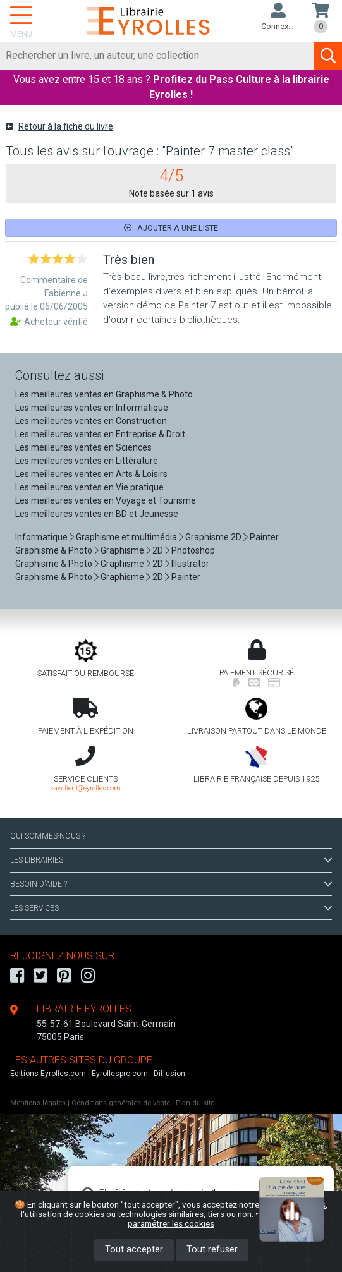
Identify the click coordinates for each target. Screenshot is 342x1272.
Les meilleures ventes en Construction (91, 421)
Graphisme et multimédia (126, 537)
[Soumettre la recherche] (328, 56)
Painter (264, 537)
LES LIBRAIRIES (171, 860)
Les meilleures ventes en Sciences (83, 447)
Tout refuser (212, 1249)
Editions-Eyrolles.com (48, 1073)
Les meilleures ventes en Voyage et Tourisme (105, 500)
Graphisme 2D (213, 537)
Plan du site (195, 1103)
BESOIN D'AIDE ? (171, 884)
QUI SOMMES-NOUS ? (47, 836)
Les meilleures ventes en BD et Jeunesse (96, 514)
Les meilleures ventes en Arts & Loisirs (91, 474)
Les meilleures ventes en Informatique (91, 408)
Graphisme (122, 550)
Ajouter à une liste (171, 228)
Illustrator (190, 564)
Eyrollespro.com (120, 1073)
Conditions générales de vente (120, 1103)
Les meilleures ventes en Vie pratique (89, 487)
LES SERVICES (171, 908)
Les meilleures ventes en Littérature (86, 461)
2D (157, 550)
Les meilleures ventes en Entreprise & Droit (100, 434)
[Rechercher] (157, 56)
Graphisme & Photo (53, 550)
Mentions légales (38, 1103)
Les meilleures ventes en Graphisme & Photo (104, 394)
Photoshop (193, 550)
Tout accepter (134, 1249)
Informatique (41, 537)
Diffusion (169, 1073)
